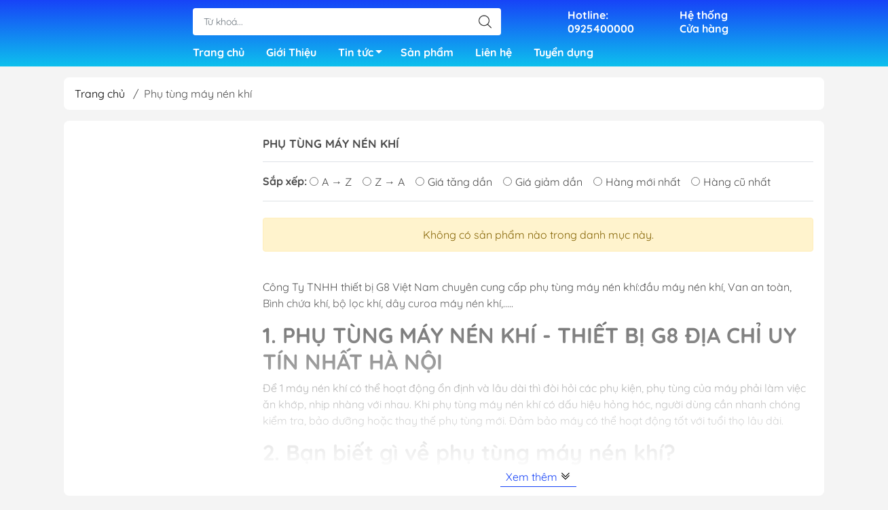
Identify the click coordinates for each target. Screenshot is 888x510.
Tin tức (364, 56)
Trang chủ (218, 54)
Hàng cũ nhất (731, 186)
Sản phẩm (427, 54)
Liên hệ (493, 54)
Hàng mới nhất (636, 186)
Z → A (384, 186)
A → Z (331, 186)
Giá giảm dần (542, 186)
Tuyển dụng (563, 54)
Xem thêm (538, 481)
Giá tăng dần (453, 186)
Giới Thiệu (291, 54)
